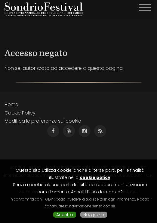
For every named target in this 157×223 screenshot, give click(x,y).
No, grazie (93, 215)
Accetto (64, 215)
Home (11, 104)
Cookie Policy (20, 112)
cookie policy (95, 177)
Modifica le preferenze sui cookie (43, 120)
